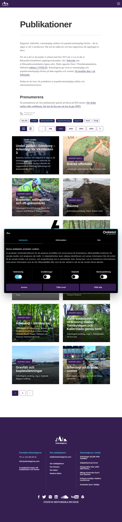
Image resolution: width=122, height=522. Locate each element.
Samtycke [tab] (23, 240)
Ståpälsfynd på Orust (89, 462)
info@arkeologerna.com (29, 461)
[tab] (60, 128)
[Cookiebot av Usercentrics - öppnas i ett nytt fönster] (105, 233)
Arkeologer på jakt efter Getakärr (90, 457)
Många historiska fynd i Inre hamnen (90, 473)
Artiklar (34, 120)
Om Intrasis (54, 466)
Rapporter (78, 120)
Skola (88, 120)
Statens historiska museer (61, 501)
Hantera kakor (56, 473)
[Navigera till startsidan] (61, 443)
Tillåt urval (61, 287)
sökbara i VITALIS (38, 67)
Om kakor (54, 470)
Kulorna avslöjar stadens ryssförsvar (90, 479)
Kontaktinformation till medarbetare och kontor (29, 468)
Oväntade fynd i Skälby (89, 484)
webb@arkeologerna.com (60, 456)
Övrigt (96, 120)
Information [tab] (61, 240)
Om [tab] (98, 240)
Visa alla (24, 120)
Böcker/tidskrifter (47, 120)
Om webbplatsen (57, 463)
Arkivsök (71, 60)
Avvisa (24, 287)
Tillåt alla (98, 287)
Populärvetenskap (63, 120)
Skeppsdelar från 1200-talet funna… (89, 467)
